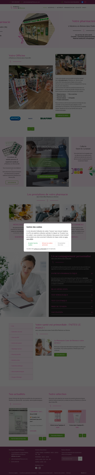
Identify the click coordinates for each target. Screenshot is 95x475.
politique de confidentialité (40, 249)
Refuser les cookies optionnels (47, 244)
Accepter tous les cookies (33, 244)
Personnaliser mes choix (61, 244)
